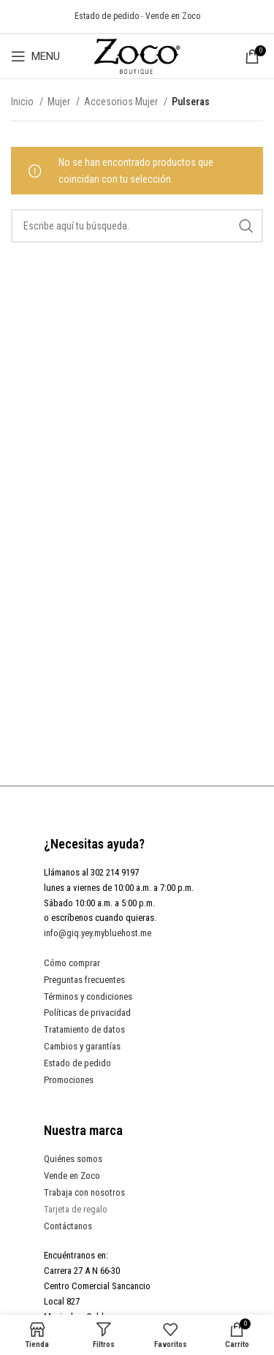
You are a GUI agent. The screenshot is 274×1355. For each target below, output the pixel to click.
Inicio (23, 101)
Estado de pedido (107, 16)
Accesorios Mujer (122, 101)
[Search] (137, 226)
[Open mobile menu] (35, 56)
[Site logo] (137, 55)
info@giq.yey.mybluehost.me (97, 932)
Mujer (59, 101)
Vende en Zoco (172, 16)
